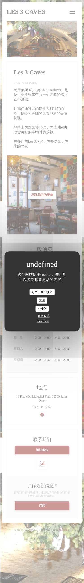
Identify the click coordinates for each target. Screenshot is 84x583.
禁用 (42, 300)
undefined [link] (43, 321)
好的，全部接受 (42, 292)
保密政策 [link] (44, 316)
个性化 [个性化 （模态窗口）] (42, 308)
